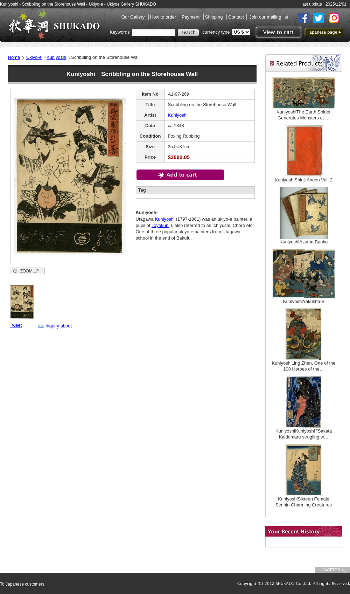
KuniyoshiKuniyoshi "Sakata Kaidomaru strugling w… (303, 434)
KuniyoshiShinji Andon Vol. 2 (303, 179)
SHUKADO (54, 23)
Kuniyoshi (56, 57)
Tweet (16, 325)
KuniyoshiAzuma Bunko (304, 241)
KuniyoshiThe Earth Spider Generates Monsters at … (303, 114)
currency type (216, 32)
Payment (191, 17)
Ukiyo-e (34, 57)
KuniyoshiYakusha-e (303, 301)
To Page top (332, 570)
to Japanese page (323, 32)
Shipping (214, 17)
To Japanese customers (22, 584)
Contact (236, 17)
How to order (163, 17)
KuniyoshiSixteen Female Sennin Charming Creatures (303, 501)
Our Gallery (133, 17)
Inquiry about (59, 326)
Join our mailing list (268, 17)
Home (14, 57)
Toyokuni (160, 225)
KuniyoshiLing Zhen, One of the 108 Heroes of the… (303, 366)
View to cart (278, 32)
